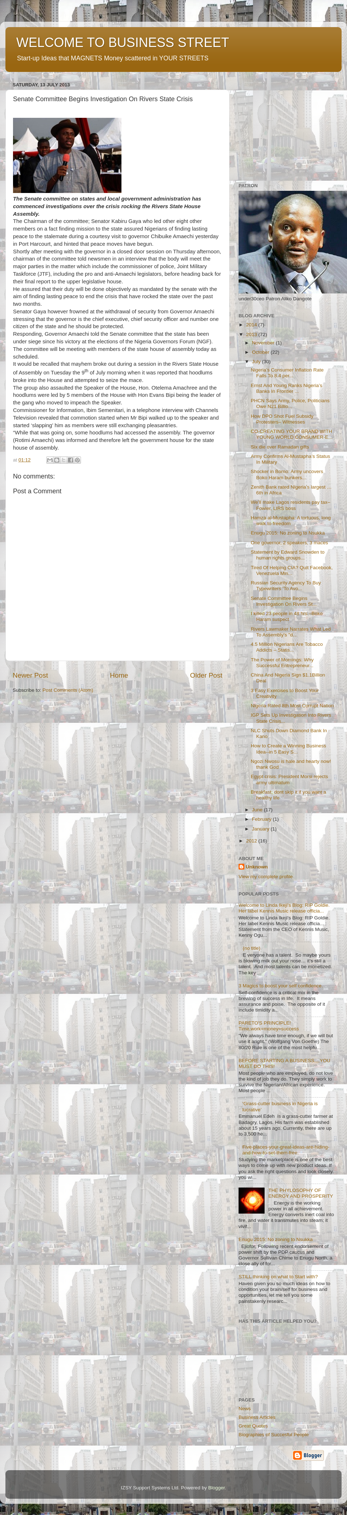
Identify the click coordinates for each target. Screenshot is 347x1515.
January (261, 829)
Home (119, 675)
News (245, 1408)
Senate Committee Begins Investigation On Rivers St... (284, 601)
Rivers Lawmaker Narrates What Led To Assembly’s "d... (291, 632)
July (257, 361)
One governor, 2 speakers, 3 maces (289, 542)
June (258, 809)
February (262, 819)
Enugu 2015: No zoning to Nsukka (288, 533)
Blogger (216, 1487)
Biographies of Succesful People (274, 1434)
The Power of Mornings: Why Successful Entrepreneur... (282, 662)
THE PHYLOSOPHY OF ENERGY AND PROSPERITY (300, 1193)
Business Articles (257, 1417)
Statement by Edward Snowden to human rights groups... (288, 555)
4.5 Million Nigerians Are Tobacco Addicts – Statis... (287, 647)
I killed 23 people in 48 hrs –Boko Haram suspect (287, 616)
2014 (252, 324)
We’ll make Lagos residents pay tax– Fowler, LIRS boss (290, 505)
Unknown (257, 867)
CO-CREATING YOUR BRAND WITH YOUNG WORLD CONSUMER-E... (292, 434)
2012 (252, 841)
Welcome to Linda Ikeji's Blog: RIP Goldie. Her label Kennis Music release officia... (284, 908)
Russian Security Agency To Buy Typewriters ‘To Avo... (286, 585)
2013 (252, 334)
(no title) (251, 948)
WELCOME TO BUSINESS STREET (122, 42)
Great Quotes (253, 1426)
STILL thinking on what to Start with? (278, 1276)
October (261, 352)
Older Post (206, 675)
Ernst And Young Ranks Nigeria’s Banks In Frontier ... (286, 388)
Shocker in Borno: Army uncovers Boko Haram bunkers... (287, 474)
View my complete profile (266, 876)
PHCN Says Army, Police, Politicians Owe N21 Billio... (290, 403)
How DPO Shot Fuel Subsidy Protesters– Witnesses (282, 419)
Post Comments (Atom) (68, 690)
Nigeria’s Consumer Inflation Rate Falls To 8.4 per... (287, 372)
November (264, 343)
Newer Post (30, 675)
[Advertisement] (284, 125)
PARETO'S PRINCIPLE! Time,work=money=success (269, 1025)
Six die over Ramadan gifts (280, 447)
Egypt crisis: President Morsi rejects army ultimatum (289, 779)
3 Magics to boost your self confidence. (281, 985)
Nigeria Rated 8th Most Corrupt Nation (292, 705)
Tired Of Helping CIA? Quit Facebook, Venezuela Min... (292, 570)
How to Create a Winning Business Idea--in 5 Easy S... (288, 748)
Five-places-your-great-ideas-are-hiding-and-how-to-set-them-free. (285, 1149)
